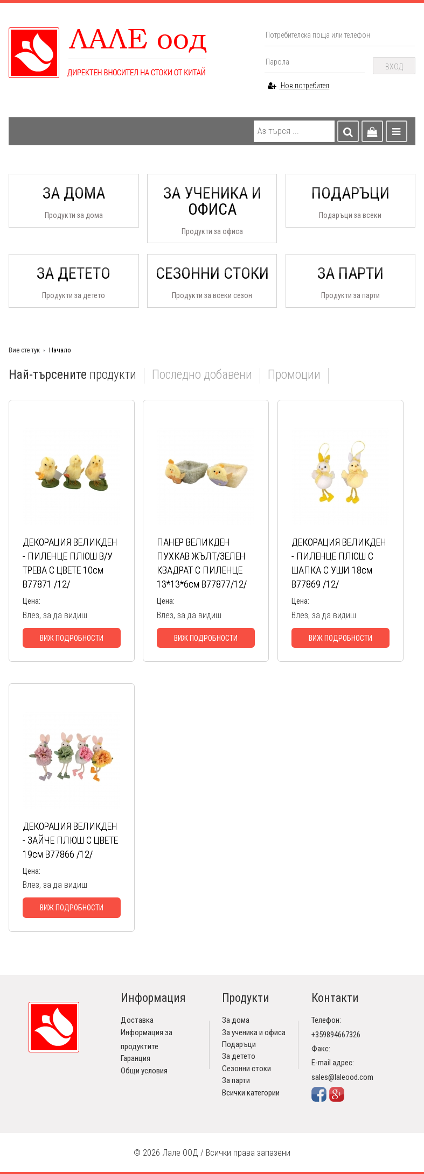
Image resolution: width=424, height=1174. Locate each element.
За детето (238, 1056)
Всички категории (251, 1093)
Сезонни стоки (246, 1068)
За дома (235, 1020)
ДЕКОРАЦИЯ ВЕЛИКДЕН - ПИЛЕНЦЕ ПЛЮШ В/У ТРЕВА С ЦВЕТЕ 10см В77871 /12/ (70, 563)
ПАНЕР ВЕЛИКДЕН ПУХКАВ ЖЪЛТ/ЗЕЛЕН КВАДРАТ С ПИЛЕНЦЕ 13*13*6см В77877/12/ (202, 563)
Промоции (294, 375)
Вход (394, 66)
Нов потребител (298, 85)
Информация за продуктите (146, 1039)
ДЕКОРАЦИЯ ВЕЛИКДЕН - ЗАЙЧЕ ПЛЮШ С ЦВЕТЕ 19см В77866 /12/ (70, 840)
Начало (60, 350)
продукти (72, 375)
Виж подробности (71, 638)
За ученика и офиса (254, 1032)
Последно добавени (202, 375)
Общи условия (144, 1071)
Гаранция (135, 1058)
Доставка (137, 1020)
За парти (236, 1080)
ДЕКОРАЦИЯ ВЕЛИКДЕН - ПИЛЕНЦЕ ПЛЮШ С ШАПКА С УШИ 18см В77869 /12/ (338, 563)
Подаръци (239, 1044)
